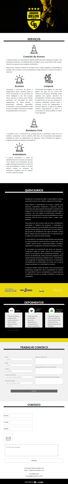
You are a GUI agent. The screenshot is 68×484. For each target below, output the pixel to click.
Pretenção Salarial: (10, 380)
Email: (6, 363)
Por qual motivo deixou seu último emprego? (47, 377)
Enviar (34, 460)
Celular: (7, 369)
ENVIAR (34, 391)
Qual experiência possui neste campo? (45, 367)
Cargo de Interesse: (10, 375)
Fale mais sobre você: (41, 357)
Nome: (7, 357)
